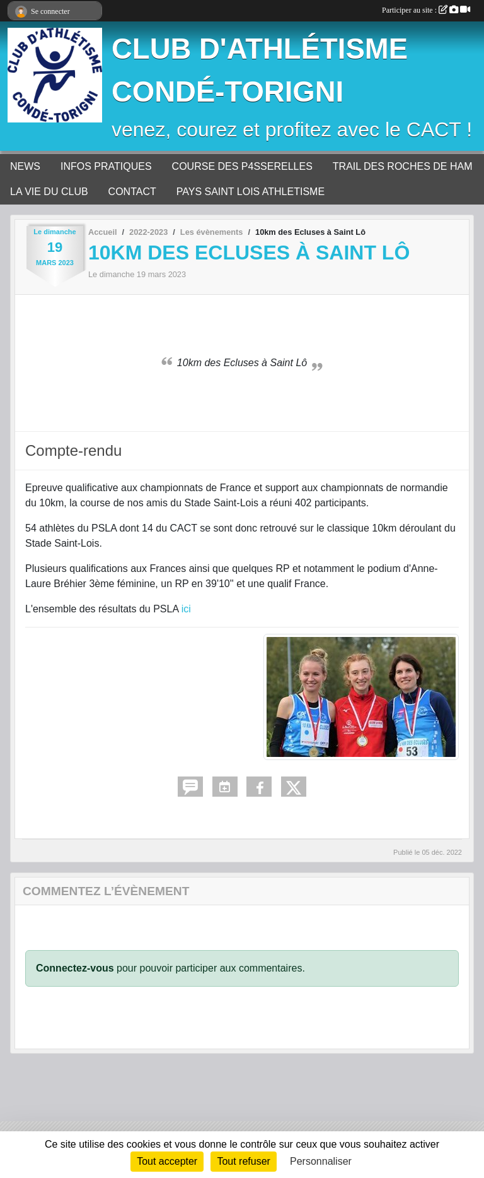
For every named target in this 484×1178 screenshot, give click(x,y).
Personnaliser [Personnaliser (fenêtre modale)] (321, 1161)
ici (186, 609)
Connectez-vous (75, 968)
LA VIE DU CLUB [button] (49, 191)
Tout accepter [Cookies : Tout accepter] (167, 1161)
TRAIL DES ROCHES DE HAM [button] (403, 166)
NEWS (25, 166)
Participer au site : (426, 10)
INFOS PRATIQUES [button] (106, 166)
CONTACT (132, 191)
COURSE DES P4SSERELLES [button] (242, 166)
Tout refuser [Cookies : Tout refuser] (243, 1161)
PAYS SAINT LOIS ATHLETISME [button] (250, 191)
